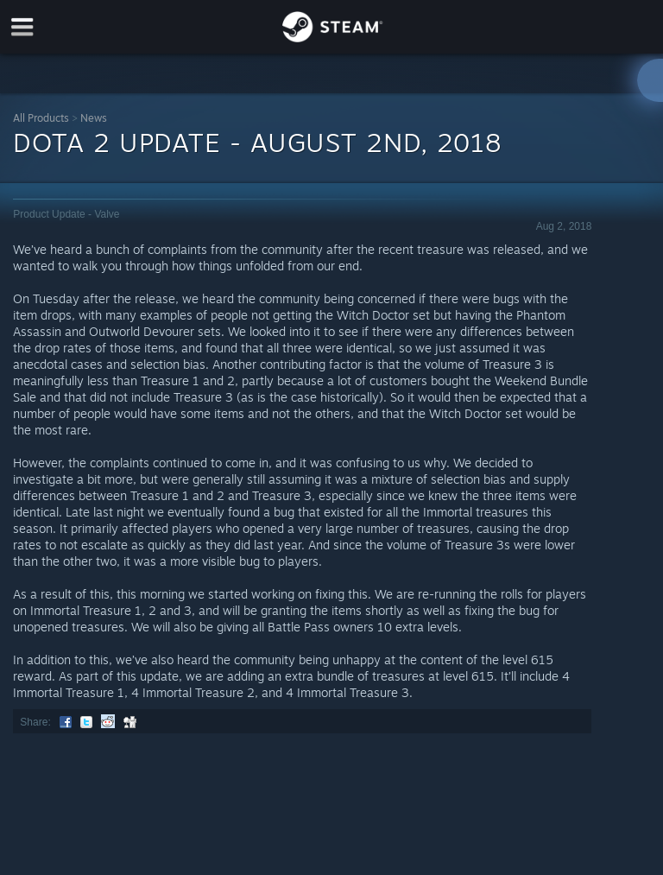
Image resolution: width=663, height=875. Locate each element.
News (93, 117)
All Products (41, 117)
